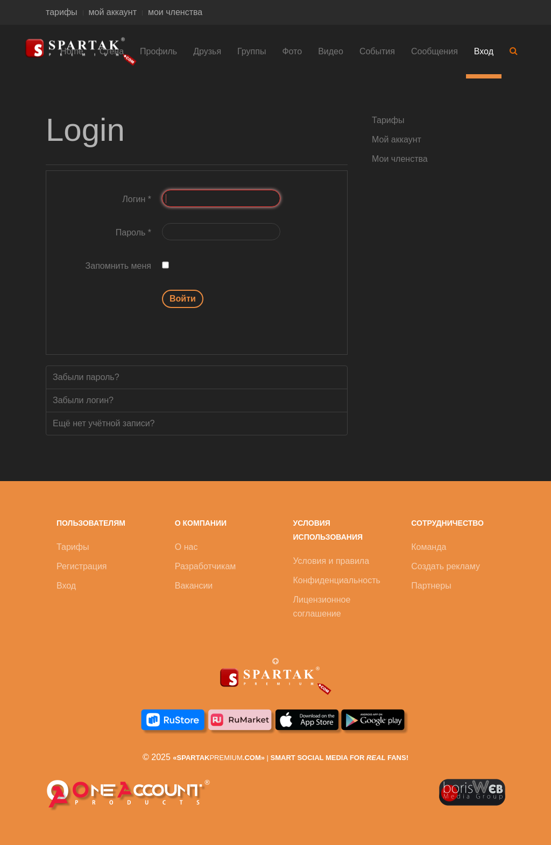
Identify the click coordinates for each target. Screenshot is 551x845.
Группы (251, 51)
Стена (112, 51)
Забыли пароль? (86, 377)
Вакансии (194, 585)
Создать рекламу (445, 566)
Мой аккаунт (396, 139)
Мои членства (400, 158)
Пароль (133, 232)
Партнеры (431, 585)
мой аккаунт (113, 12)
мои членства (175, 12)
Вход (483, 51)
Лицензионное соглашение (322, 606)
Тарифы (388, 120)
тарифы (61, 12)
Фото (292, 51)
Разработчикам (205, 566)
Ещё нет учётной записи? (104, 423)
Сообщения (434, 51)
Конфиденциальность (336, 580)
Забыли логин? (83, 400)
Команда (428, 547)
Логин (136, 199)
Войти (182, 298)
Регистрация (81, 566)
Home (71, 51)
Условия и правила (331, 560)
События (377, 51)
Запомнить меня (118, 265)
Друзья (207, 51)
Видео (330, 51)
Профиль (158, 51)
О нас (186, 547)
